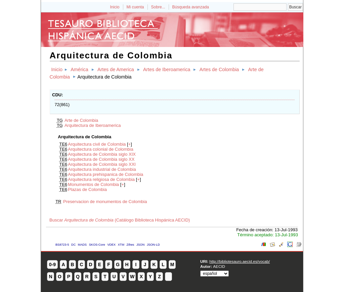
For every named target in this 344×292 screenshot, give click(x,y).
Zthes (130, 244)
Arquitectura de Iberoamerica (92, 125)
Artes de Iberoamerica (166, 69)
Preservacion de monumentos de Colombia (105, 201)
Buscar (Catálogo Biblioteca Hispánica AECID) (119, 220)
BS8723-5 (62, 244)
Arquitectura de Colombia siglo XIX (102, 154)
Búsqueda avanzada (190, 7)
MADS (82, 244)
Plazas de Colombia (87, 189)
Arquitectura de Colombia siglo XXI (102, 164)
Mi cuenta (135, 7)
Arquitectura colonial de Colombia (100, 149)
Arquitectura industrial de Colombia (102, 169)
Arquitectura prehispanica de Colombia (105, 174)
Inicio (114, 7)
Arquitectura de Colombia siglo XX (101, 159)
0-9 (52, 264)
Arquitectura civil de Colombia (97, 144)
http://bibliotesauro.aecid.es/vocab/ (239, 261)
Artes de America (115, 69)
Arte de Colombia (81, 120)
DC (73, 244)
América (79, 69)
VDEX (111, 244)
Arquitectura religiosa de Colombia (101, 179)
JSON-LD (153, 244)
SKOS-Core (97, 244)
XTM (121, 244)
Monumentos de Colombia (93, 184)
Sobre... (158, 7)
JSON (140, 244)
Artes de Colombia (219, 69)
